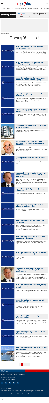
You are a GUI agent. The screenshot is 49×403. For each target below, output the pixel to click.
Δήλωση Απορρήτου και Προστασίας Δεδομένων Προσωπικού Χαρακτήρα (17, 393)
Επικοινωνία (9, 374)
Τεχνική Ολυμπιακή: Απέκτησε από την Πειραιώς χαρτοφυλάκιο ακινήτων (30, 47)
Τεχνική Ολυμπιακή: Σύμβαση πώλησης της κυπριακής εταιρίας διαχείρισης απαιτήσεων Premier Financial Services (31, 285)
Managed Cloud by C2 (11, 400)
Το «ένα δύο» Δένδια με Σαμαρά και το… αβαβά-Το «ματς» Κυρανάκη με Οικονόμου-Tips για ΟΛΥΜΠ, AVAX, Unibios (30, 143)
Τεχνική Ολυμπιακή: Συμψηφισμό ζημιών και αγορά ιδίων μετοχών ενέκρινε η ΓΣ (30, 237)
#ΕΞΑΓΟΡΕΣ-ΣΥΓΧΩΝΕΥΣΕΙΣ (35, 9)
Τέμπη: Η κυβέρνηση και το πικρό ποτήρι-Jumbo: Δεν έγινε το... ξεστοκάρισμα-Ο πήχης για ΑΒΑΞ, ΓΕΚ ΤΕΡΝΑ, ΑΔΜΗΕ (31, 174)
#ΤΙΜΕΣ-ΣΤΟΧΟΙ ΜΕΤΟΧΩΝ (19, 9)
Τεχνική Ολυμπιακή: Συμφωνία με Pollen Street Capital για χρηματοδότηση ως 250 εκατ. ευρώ (29, 63)
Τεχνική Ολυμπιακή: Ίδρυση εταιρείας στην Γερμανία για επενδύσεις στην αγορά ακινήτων (31, 253)
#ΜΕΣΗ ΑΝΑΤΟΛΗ (5, 9)
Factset (13, 379)
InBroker (10, 388)
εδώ (21, 16)
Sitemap (15, 374)
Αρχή (37, 371)
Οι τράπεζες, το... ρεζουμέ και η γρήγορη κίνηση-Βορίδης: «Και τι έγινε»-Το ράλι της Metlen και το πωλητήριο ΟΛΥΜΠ (30, 269)
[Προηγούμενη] (20, 364)
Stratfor (8, 379)
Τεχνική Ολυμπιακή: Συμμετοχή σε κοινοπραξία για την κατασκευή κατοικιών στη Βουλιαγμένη (30, 78)
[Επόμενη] (29, 364)
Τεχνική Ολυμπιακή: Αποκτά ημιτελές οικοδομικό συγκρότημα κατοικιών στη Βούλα (30, 205)
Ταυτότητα (3, 374)
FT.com (3, 379)
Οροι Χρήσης (22, 374)
